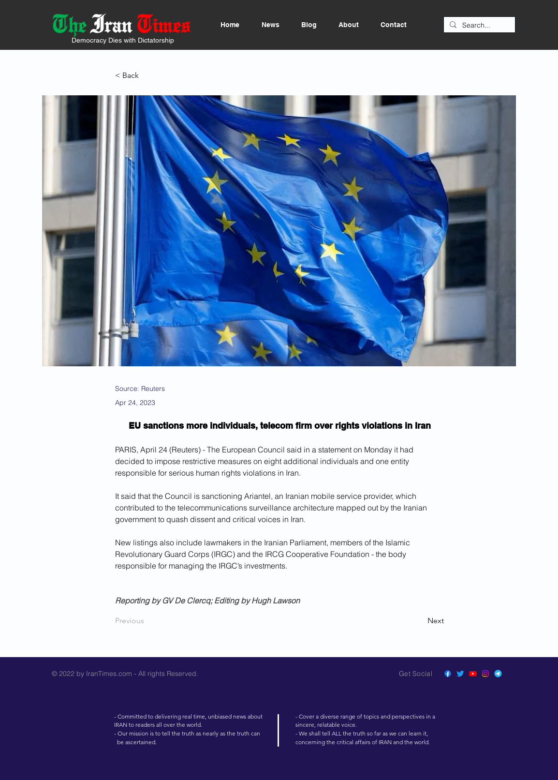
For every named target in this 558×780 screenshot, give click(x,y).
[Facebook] (447, 673)
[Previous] (147, 620)
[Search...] (478, 25)
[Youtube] (473, 673)
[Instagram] (485, 673)
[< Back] (147, 76)
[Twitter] (460, 673)
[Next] (420, 620)
